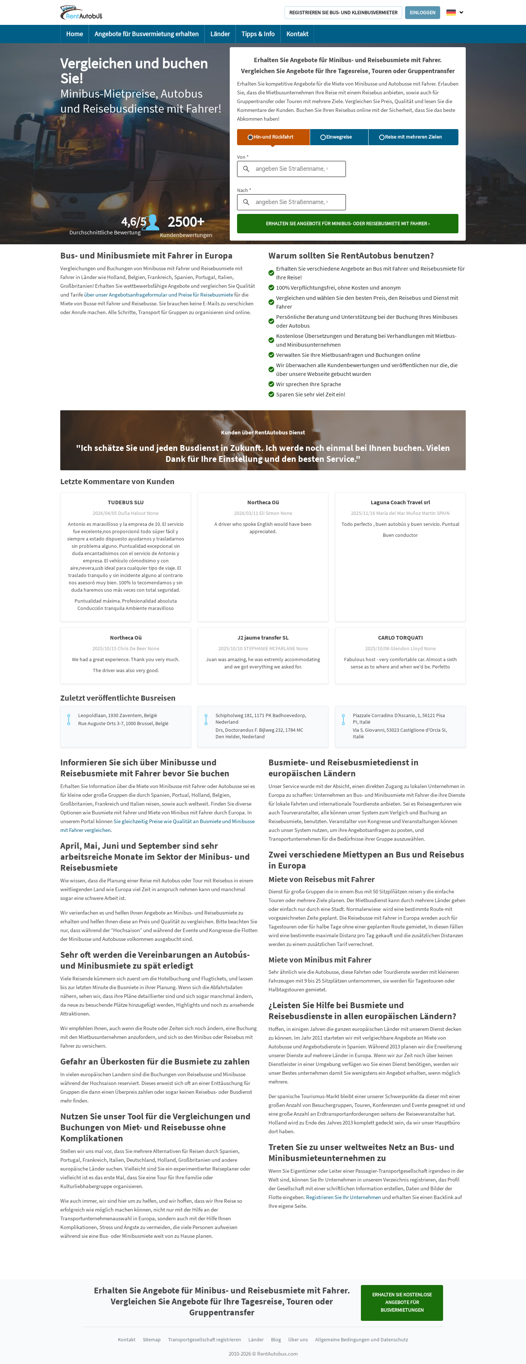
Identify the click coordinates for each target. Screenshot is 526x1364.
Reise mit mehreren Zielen (410, 136)
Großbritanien (76, 285)
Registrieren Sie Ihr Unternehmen (344, 1197)
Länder (220, 34)
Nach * (244, 190)
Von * (243, 157)
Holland (116, 277)
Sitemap (152, 1339)
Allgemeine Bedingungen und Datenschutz (361, 1339)
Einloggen (422, 12)
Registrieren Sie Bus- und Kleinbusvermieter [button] (343, 12)
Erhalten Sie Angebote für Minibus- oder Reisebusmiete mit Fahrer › (348, 223)
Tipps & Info (258, 34)
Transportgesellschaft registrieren (204, 1339)
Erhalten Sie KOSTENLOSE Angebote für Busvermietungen (402, 1302)
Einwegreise (336, 136)
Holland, (201, 794)
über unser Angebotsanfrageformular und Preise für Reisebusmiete (158, 294)
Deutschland (140, 1159)
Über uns (298, 1339)
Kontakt (297, 34)
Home (74, 34)
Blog (276, 1339)
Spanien (183, 277)
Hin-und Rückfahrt (270, 136)
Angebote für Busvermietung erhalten (147, 34)
